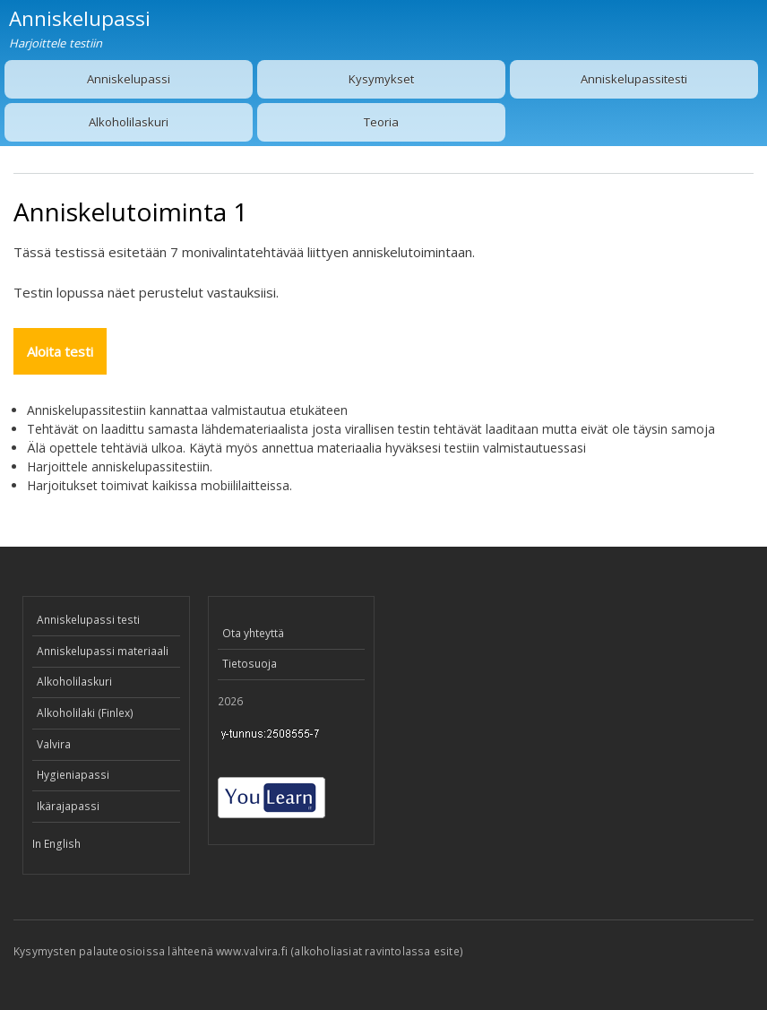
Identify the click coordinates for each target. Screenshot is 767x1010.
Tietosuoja (249, 663)
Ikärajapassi (68, 806)
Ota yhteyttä (253, 633)
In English (56, 843)
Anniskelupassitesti (634, 79)
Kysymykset (381, 79)
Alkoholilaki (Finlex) (85, 713)
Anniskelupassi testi (88, 619)
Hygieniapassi (73, 774)
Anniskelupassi (128, 79)
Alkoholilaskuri (128, 122)
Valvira (54, 744)
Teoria (381, 122)
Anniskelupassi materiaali (102, 651)
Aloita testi (60, 351)
